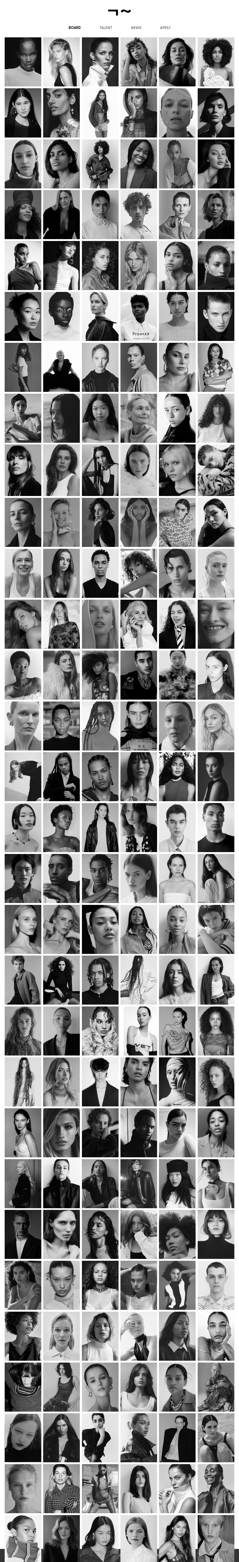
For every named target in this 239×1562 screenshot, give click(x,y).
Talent (105, 27)
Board (75, 28)
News (136, 27)
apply (165, 27)
